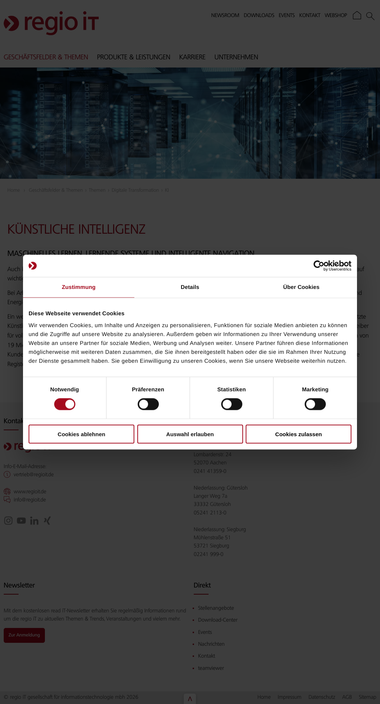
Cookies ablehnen (81, 434)
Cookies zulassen (298, 434)
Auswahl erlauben (190, 434)
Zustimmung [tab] (79, 287)
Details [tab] (190, 287)
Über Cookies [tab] (301, 287)
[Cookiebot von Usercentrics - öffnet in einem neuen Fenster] (318, 266)
